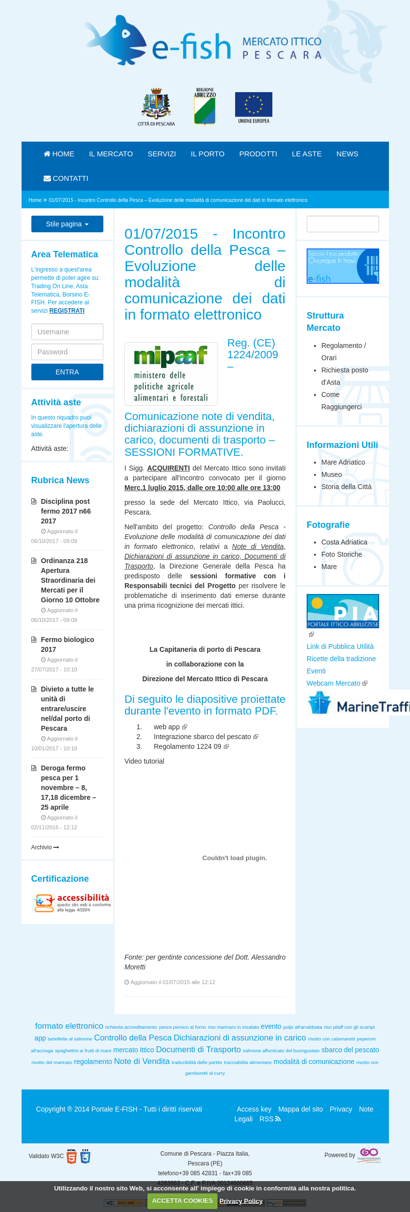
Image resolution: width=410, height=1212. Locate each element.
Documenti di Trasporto (198, 1049)
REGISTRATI (67, 310)
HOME (59, 153)
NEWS (348, 153)
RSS (270, 1119)
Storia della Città (346, 487)
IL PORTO (208, 153)
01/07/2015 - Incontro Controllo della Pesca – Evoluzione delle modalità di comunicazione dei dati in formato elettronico (178, 200)
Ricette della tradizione (341, 659)
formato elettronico (69, 1026)
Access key (254, 1109)
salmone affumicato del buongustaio (281, 1050)
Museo (331, 474)
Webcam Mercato (333, 683)
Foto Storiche (341, 554)
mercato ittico (133, 1050)
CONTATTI (66, 178)
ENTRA (67, 372)
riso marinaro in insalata (233, 1027)
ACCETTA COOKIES (182, 1200)
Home (36, 200)
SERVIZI (161, 153)
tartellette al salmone (70, 1038)
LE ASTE (307, 153)
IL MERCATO (111, 153)
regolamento (93, 1061)
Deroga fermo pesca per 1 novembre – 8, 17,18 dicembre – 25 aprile (68, 787)
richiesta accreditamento (131, 1027)
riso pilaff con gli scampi (349, 1027)
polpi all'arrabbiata (302, 1027)
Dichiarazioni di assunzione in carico (239, 1037)
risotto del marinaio (51, 1062)
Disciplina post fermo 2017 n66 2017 (66, 511)
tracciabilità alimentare (247, 1062)
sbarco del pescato (350, 1050)
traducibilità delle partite (196, 1062)
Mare (329, 566)
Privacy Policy (241, 1200)
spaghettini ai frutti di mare (83, 1050)
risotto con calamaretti (331, 1038)
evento (271, 1026)
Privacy (341, 1109)
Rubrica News (60, 480)
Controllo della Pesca (133, 1037)
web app (167, 727)
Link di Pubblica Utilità (340, 646)
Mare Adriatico (343, 462)
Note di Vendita (142, 1061)
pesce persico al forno (182, 1027)
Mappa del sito (300, 1109)
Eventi (316, 671)
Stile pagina (67, 224)
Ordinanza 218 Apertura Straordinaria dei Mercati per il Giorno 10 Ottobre (70, 580)
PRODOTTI (258, 153)
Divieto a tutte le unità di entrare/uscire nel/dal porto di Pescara (67, 708)
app (40, 1038)
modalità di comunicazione (314, 1061)
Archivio (45, 847)
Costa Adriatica (344, 542)
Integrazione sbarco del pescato (202, 737)
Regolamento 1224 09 (187, 746)
